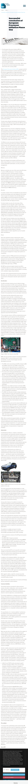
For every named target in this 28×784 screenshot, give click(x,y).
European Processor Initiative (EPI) (10, 69)
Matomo (6, 769)
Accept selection (15, 769)
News (6, 10)
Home (2, 10)
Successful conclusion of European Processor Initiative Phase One (13, 12)
